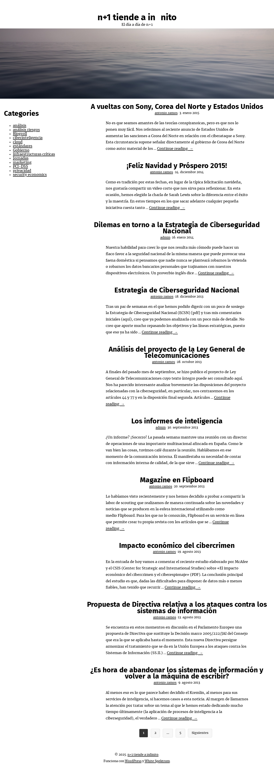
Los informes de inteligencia (177, 421)
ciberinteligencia (28, 138)
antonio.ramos (166, 113)
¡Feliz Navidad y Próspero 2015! (177, 165)
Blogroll (20, 134)
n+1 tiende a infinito (137, 17)
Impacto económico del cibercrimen (177, 545)
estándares (22, 146)
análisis (19, 125)
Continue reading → (175, 148)
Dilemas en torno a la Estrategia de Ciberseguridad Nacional (177, 228)
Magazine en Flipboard (177, 480)
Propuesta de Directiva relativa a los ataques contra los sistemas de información (177, 608)
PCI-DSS (20, 166)
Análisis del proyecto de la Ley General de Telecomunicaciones (177, 352)
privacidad (22, 170)
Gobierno (21, 150)
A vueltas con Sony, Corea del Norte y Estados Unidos (177, 106)
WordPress (133, 761)
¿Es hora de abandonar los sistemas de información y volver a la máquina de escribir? (176, 673)
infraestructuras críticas (34, 154)
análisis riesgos (26, 130)
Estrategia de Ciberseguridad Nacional (176, 290)
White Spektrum (157, 761)
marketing (22, 162)
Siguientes (200, 733)
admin (165, 237)
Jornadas (20, 158)
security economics (30, 174)
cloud (17, 142)
